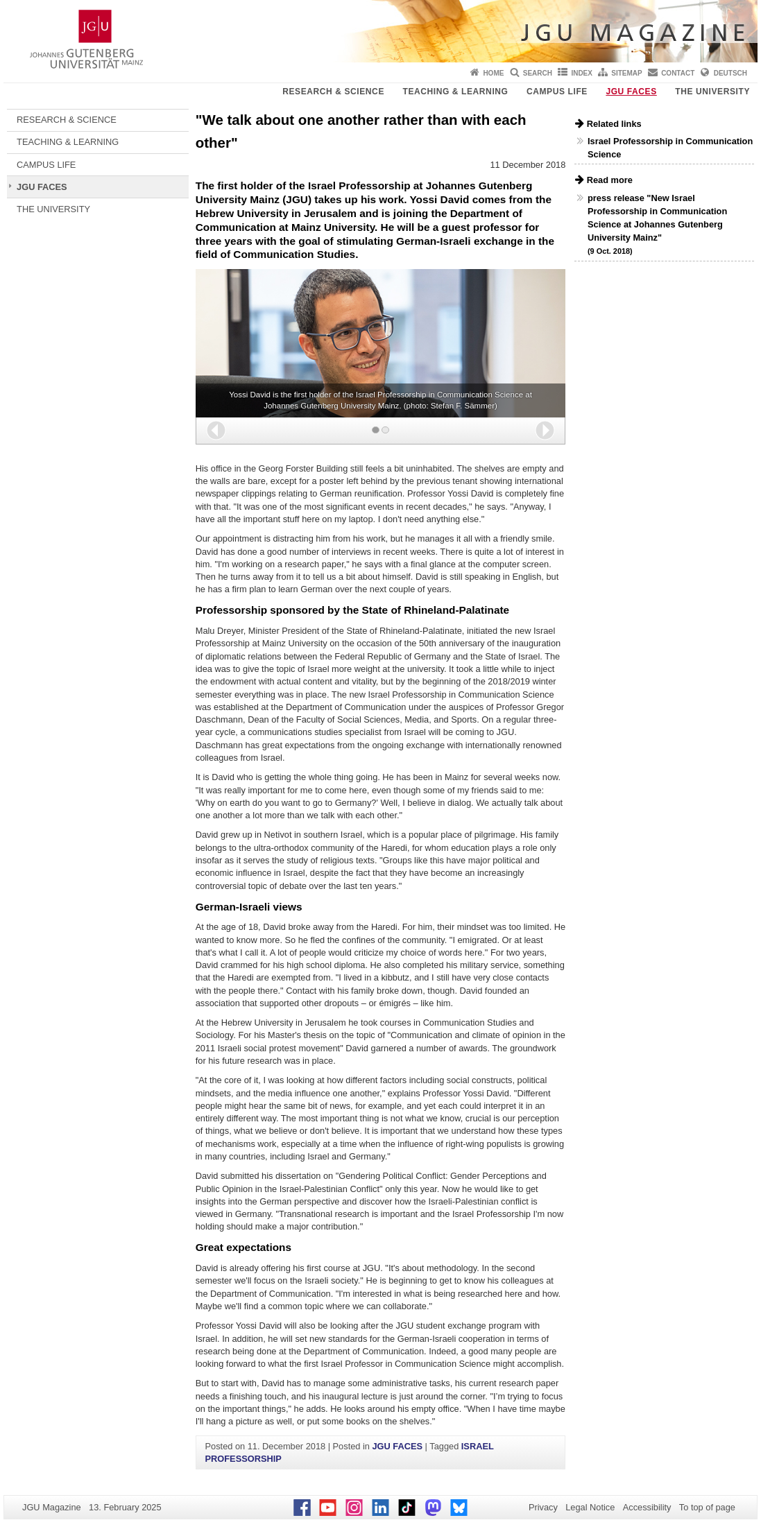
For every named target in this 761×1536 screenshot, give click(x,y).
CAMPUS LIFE (557, 91)
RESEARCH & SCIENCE (333, 91)
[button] (216, 430)
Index (581, 73)
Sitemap (626, 73)
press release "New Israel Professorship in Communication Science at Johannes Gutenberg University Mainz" (657, 224)
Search (537, 73)
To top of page (707, 1507)
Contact (677, 73)
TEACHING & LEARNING (455, 91)
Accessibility (647, 1507)
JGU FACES (631, 91)
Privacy (543, 1507)
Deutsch (730, 73)
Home (493, 73)
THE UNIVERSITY (712, 91)
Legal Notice (590, 1507)
